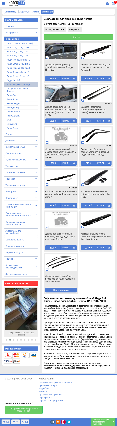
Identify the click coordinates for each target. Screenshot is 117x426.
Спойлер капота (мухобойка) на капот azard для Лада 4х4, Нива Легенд (61, 194)
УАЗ (9, 120)
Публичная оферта (48, 385)
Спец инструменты (14, 246)
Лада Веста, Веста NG (18, 76)
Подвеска (10, 179)
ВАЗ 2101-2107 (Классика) (20, 43)
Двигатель (10, 140)
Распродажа (11, 32)
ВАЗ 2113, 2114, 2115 (17, 55)
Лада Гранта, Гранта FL (18, 60)
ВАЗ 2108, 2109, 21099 (18, 47)
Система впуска (13, 153)
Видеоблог (44, 388)
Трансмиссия (11, 166)
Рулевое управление (15, 159)
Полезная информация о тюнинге (55, 382)
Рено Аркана (13, 116)
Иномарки (12, 124)
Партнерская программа (51, 400)
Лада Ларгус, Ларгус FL (18, 72)
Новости (43, 391)
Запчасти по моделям (16, 274)
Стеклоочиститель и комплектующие (15, 223)
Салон (8, 134)
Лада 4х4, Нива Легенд (18, 84)
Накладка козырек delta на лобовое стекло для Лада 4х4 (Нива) (95, 194)
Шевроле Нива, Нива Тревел (17, 89)
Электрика (10, 191)
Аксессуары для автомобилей (13, 232)
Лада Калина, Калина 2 (18, 64)
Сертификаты (45, 397)
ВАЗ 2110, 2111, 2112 (17, 51)
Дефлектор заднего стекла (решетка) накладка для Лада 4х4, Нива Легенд (60, 236)
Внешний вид (12, 39)
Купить (65, 79)
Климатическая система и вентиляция (18, 205)
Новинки (9, 26)
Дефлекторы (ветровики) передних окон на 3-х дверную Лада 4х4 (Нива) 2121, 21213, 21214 (60, 111)
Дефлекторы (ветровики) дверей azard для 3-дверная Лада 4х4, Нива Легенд (95, 152)
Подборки (10, 259)
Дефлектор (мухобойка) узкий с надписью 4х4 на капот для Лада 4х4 (95, 67)
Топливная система (15, 185)
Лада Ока (11, 95)
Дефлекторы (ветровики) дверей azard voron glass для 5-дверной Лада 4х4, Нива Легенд (60, 153)
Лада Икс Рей (13, 80)
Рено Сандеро (14, 103)
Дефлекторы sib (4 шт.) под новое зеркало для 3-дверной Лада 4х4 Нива (60, 279)
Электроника (11, 198)
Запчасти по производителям (13, 266)
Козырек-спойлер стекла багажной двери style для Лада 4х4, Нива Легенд (96, 236)
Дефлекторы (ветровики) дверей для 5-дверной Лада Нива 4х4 (59, 67)
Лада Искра (12, 128)
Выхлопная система (15, 147)
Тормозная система (15, 172)
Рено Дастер (13, 107)
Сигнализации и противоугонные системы (17, 214)
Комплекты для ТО (14, 239)
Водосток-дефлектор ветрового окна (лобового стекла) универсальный (93, 110)
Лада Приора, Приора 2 (18, 68)
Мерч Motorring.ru (14, 252)
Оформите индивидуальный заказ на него (24, 409)
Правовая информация (50, 394)
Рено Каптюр (13, 111)
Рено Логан (12, 99)
